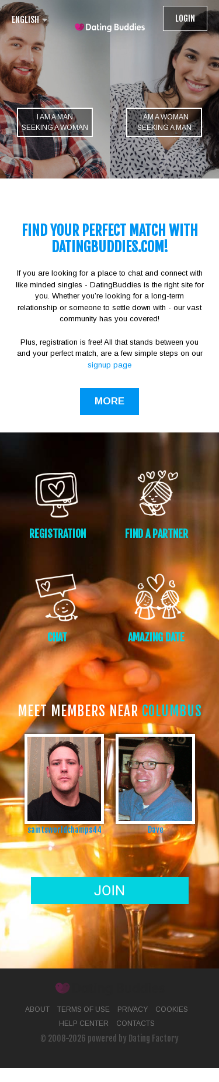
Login (185, 18)
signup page (109, 364)
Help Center (84, 1023)
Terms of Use (83, 1009)
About (37, 1009)
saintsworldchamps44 (64, 829)
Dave (156, 829)
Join (109, 890)
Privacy (132, 1009)
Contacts (135, 1023)
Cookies (171, 1009)
